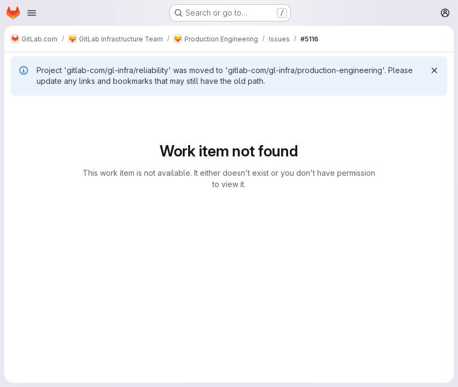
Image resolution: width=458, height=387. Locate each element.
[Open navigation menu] (31, 13)
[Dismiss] (434, 70)
